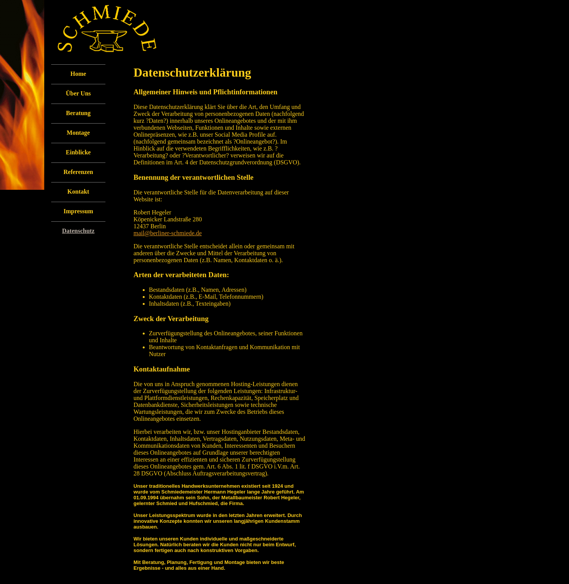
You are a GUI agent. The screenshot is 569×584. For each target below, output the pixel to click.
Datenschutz (78, 231)
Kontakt (78, 191)
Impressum (78, 211)
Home (78, 73)
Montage (78, 132)
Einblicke (78, 152)
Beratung (78, 113)
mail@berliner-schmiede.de (167, 233)
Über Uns (78, 93)
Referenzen (78, 172)
